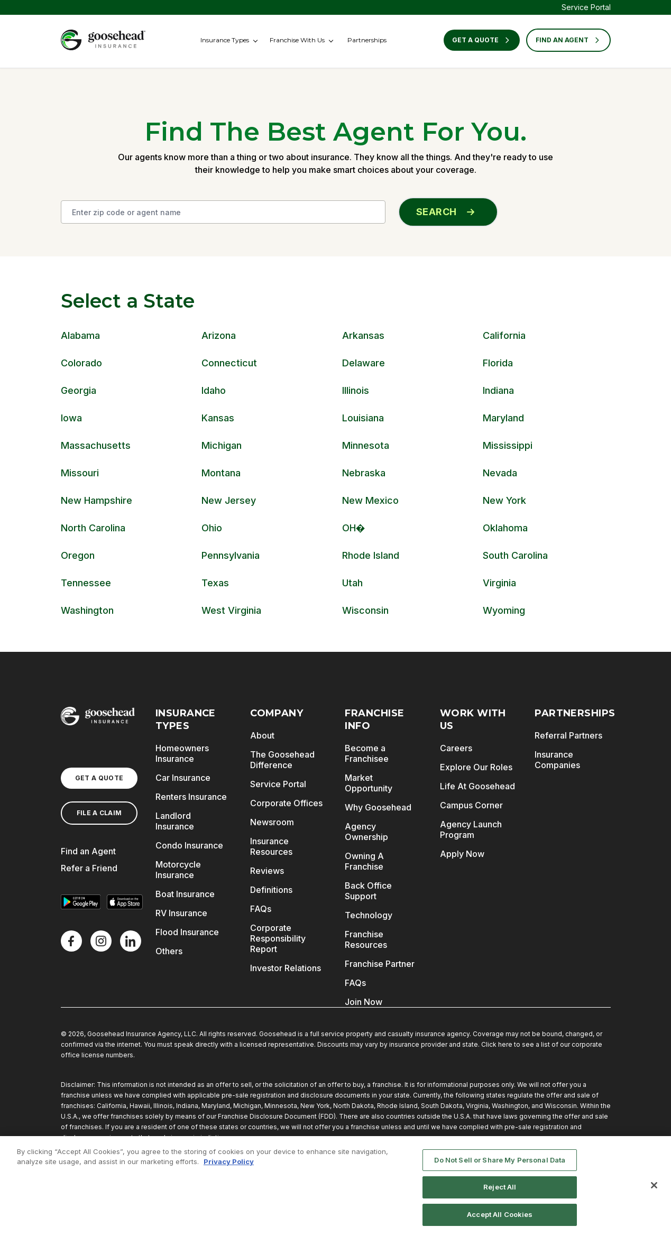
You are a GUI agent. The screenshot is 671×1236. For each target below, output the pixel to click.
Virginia (499, 582)
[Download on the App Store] (125, 901)
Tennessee (86, 582)
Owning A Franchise (364, 861)
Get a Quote (481, 40)
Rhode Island (370, 555)
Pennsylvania (230, 555)
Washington (87, 610)
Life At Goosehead (477, 786)
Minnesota (365, 445)
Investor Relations (285, 968)
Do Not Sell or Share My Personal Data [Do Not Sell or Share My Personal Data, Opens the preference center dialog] (499, 1162)
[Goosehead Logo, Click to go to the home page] (103, 40)
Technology (368, 915)
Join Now (363, 1002)
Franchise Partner (380, 963)
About (262, 735)
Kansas (217, 417)
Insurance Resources (271, 846)
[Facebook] (71, 941)
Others (168, 951)
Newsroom (272, 822)
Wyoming (504, 610)
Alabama (80, 335)
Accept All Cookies (499, 1217)
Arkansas (363, 335)
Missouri (80, 472)
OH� (353, 527)
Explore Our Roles (476, 767)
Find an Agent (88, 851)
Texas (215, 582)
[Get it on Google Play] (81, 901)
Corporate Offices (286, 803)
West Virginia (231, 610)
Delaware (363, 362)
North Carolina (93, 527)
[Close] (654, 1188)
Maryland (503, 417)
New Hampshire (96, 500)
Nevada (500, 472)
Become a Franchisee (367, 753)
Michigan (221, 445)
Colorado (81, 362)
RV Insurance (181, 913)
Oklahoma (505, 527)
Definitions (271, 889)
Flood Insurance (187, 932)
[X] (101, 941)
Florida (498, 362)
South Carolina (515, 555)
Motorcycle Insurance (178, 869)
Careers (456, 748)
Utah (352, 582)
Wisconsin (365, 610)
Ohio (211, 527)
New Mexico (370, 500)
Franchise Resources (366, 939)
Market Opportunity (368, 783)
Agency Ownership (366, 831)
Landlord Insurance (174, 821)
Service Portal (586, 7)
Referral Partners (568, 735)
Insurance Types (224, 40)
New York (504, 500)
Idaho (213, 390)
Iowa (71, 417)
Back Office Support (368, 890)
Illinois (355, 390)
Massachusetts (96, 445)
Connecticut (229, 362)
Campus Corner (471, 805)
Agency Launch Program (471, 829)
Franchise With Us (297, 40)
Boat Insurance (185, 894)
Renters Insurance (191, 796)
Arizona (218, 335)
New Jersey (228, 500)
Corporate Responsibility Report (278, 938)
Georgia (78, 390)
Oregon (78, 555)
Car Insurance (182, 777)
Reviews (267, 870)
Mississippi (507, 445)
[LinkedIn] (130, 941)
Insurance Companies (557, 759)
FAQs (260, 908)
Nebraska (363, 472)
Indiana (498, 390)
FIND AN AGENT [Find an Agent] (568, 40)
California (504, 335)
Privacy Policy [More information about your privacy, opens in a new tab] (229, 1164)
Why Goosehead (378, 807)
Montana (221, 472)
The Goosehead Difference (282, 759)
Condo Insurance (189, 845)
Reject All (499, 1190)
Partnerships (367, 40)
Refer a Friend (89, 868)
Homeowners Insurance (182, 753)
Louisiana (363, 417)
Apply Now (462, 853)
